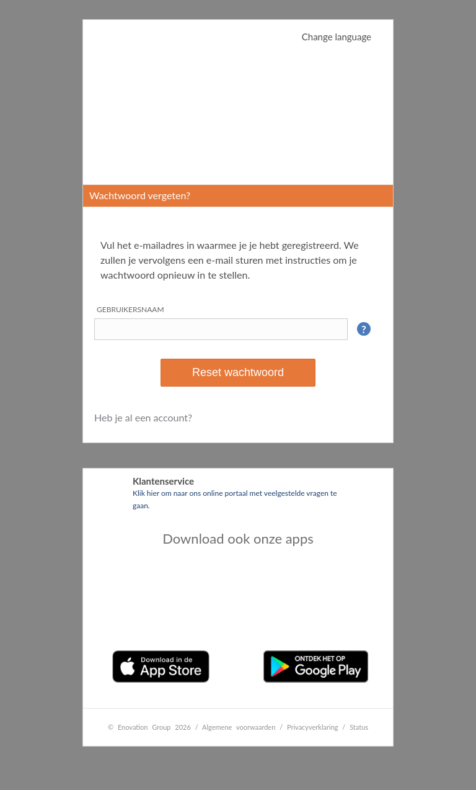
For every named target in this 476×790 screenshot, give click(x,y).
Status (359, 727)
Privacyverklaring (312, 727)
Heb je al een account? (143, 417)
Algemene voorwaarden (238, 727)
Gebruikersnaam (130, 309)
